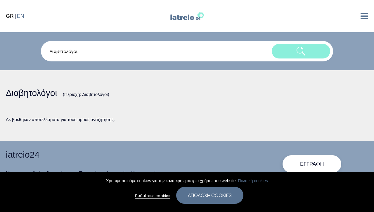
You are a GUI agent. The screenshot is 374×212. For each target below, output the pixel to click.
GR (10, 16)
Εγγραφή (312, 164)
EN (20, 16)
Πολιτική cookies (253, 182)
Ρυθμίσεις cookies (152, 197)
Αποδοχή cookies (210, 197)
